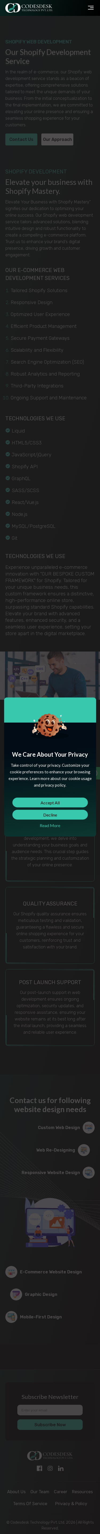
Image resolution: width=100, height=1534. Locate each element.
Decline (50, 814)
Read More (50, 825)
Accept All (50, 802)
